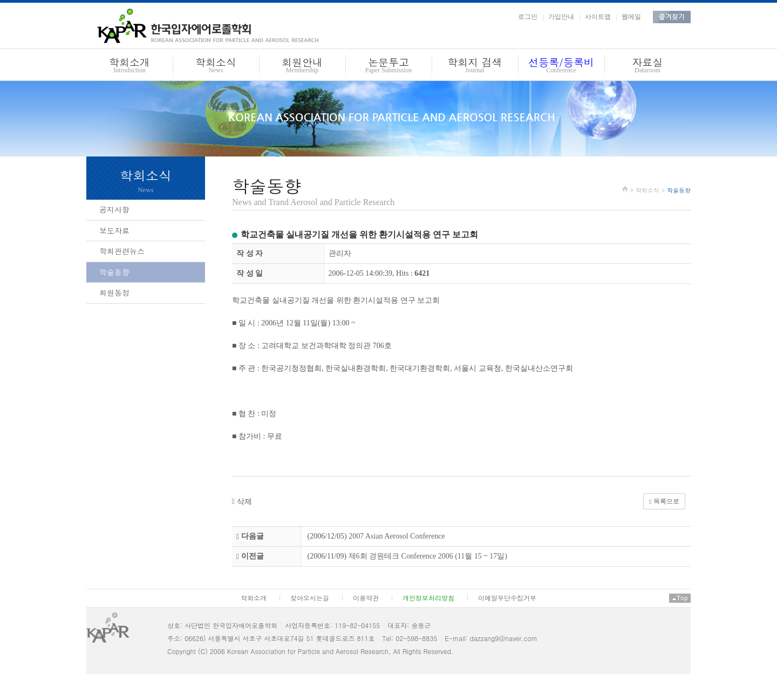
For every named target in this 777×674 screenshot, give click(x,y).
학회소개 (129, 67)
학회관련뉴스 (122, 251)
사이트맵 (598, 17)
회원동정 (114, 292)
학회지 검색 (475, 67)
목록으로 (664, 501)
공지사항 (114, 209)
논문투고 (388, 67)
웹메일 (631, 17)
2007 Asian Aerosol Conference (397, 536)
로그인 (527, 17)
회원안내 (302, 67)
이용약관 (366, 597)
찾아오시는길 (309, 597)
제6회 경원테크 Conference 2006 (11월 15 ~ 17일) (428, 556)
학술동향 (114, 272)
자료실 (647, 67)
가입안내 (561, 17)
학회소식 (216, 67)
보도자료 (114, 230)
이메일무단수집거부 (507, 597)
